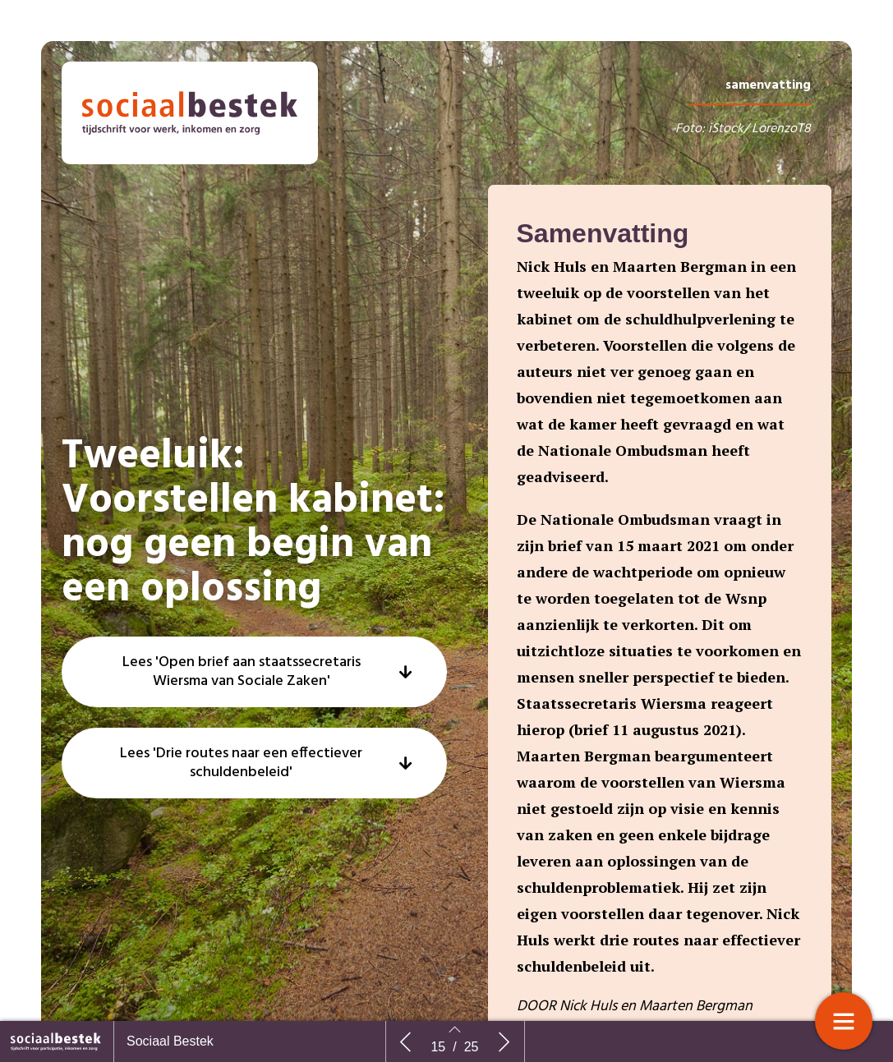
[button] (254, 712)
